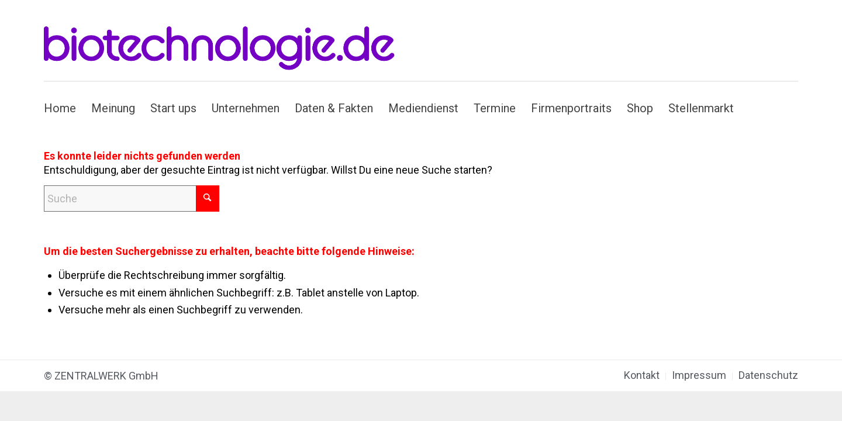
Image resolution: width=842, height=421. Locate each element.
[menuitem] (64, 108)
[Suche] (131, 198)
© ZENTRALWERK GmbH (101, 376)
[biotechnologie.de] (226, 40)
